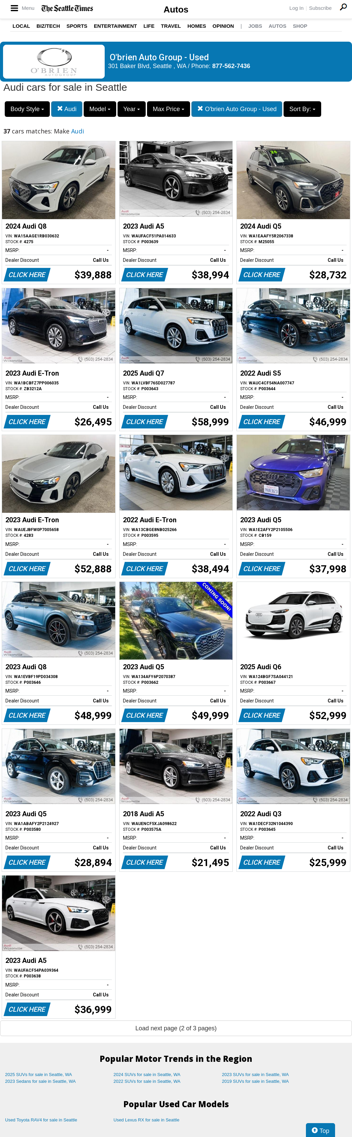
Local (21, 26)
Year (131, 109)
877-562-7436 (231, 66)
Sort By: (302, 109)
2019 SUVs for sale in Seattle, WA (255, 1081)
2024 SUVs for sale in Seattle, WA (147, 1074)
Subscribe (320, 8)
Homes (196, 26)
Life (148, 26)
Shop (300, 26)
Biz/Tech (48, 26)
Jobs (255, 26)
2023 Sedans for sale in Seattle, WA (40, 1081)
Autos (176, 9)
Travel (171, 26)
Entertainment (115, 26)
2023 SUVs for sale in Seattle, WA (255, 1074)
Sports (76, 26)
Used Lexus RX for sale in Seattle (146, 1119)
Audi (67, 108)
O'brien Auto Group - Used (237, 108)
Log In (296, 8)
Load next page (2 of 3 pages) (175, 1028)
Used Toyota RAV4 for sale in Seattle (41, 1119)
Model (99, 109)
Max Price (168, 109)
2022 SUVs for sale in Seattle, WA (147, 1081)
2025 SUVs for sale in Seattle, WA (38, 1074)
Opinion (223, 26)
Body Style (27, 109)
